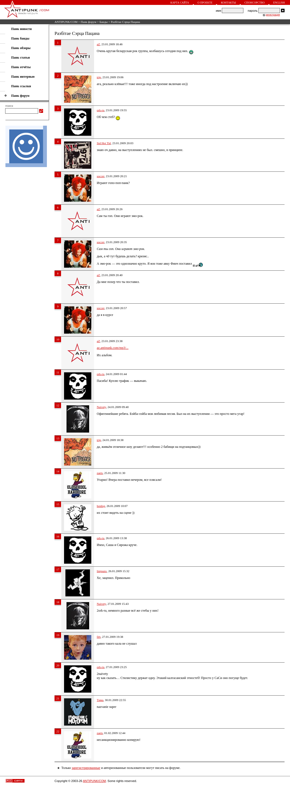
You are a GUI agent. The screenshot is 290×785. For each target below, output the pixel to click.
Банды (103, 21)
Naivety (101, 407)
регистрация (273, 14)
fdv (99, 636)
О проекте (205, 2)
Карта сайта (179, 2)
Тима (100, 700)
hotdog (101, 506)
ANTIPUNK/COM (66, 21)
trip (99, 77)
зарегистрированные (86, 768)
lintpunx (102, 571)
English (279, 2)
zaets (100, 473)
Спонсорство (254, 2)
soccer (100, 176)
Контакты (228, 2)
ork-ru (100, 110)
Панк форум (88, 21)
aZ (98, 44)
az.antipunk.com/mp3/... (112, 348)
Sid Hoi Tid (104, 143)
